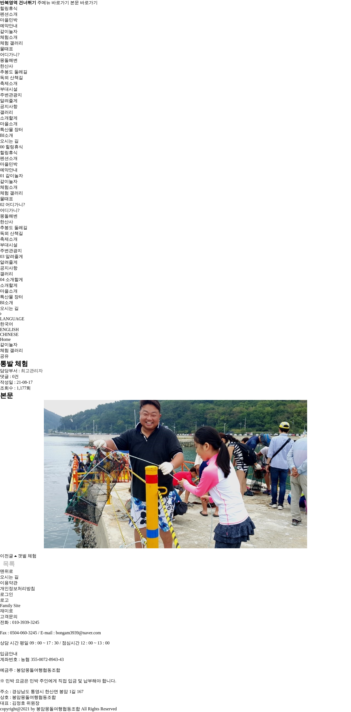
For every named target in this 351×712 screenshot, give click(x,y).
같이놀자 (9, 31)
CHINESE (9, 334)
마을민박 (9, 20)
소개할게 (9, 118)
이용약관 (9, 582)
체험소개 (9, 37)
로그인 (6, 594)
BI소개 (6, 135)
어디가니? (9, 54)
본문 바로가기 (84, 2)
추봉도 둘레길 (13, 71)
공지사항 (9, 106)
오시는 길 (9, 141)
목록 (9, 563)
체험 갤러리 (11, 43)
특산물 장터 (11, 129)
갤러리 (6, 112)
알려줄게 (9, 100)
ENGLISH (9, 329)
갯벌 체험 (27, 556)
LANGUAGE (12, 318)
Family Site (10, 605)
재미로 (6, 610)
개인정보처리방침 (17, 588)
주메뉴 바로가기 (53, 2)
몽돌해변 (9, 60)
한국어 (6, 324)
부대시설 (9, 89)
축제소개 (9, 83)
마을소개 (9, 123)
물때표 (6, 48)
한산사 (6, 66)
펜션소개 (9, 14)
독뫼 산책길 (11, 77)
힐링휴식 (9, 8)
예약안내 (9, 25)
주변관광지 (11, 95)
